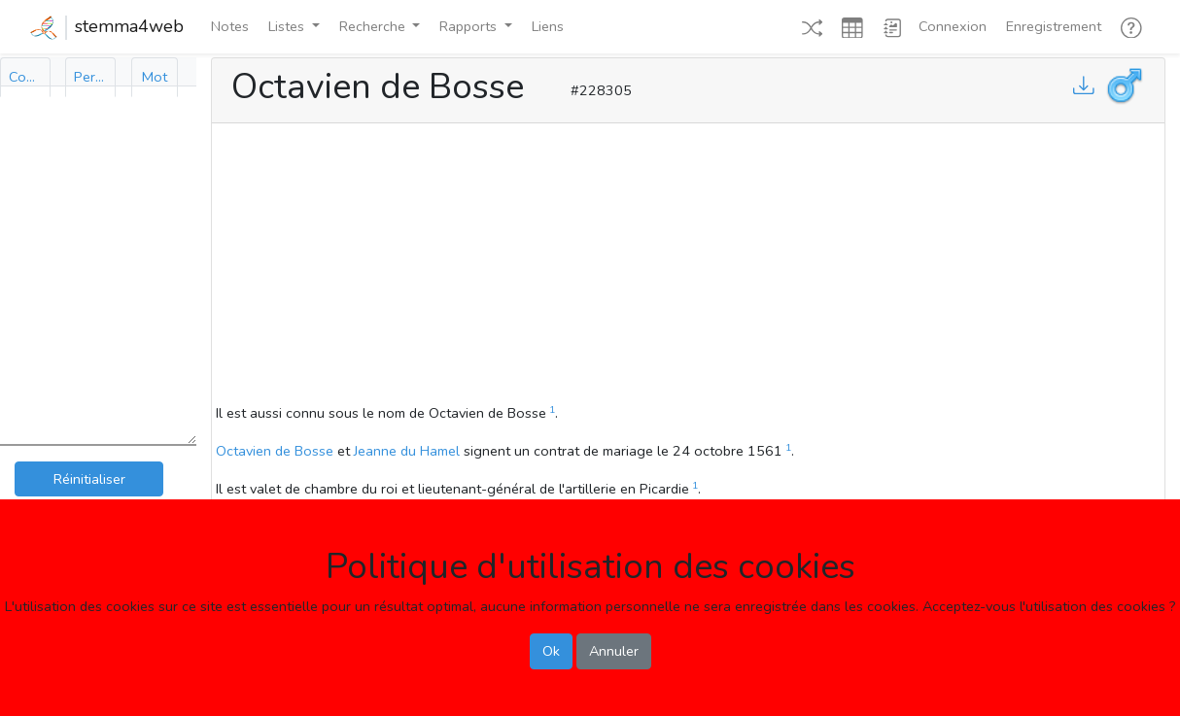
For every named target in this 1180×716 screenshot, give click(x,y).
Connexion (953, 26)
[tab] (25, 77)
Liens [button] (548, 26)
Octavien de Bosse (274, 450)
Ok (551, 651)
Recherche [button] (374, 26)
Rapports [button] (470, 26)
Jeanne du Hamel (407, 450)
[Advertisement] (688, 266)
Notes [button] (230, 26)
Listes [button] (288, 26)
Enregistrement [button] (1053, 26)
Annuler (614, 651)
